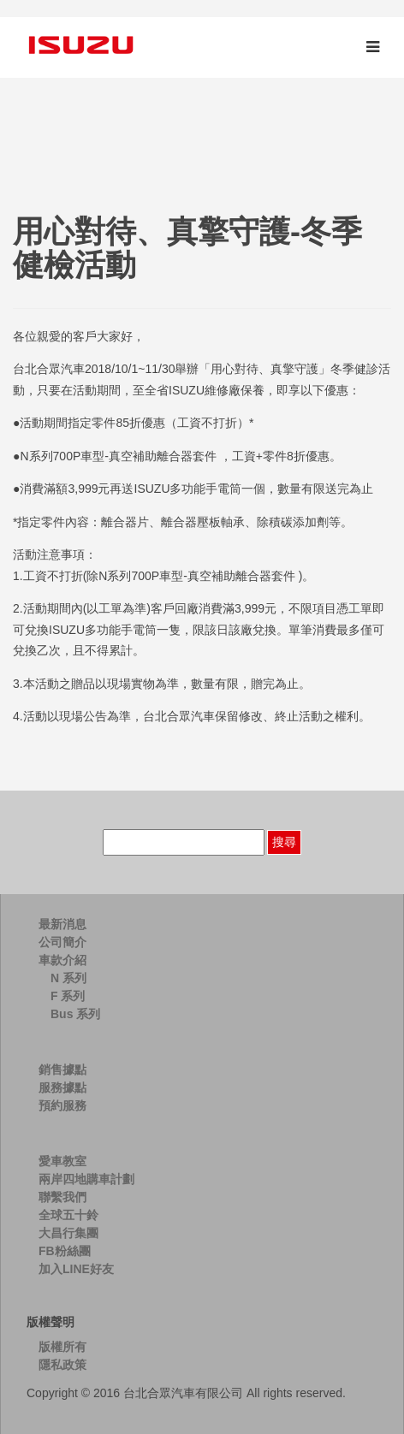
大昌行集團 (68, 1233)
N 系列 (68, 978)
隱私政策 (62, 1365)
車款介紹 (62, 960)
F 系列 (67, 996)
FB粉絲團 (65, 1251)
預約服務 (62, 1105)
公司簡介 (62, 942)
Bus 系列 (75, 1014)
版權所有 (62, 1347)
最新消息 (62, 924)
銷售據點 (62, 1069)
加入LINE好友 (76, 1269)
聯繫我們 (62, 1197)
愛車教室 (62, 1161)
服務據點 (62, 1087)
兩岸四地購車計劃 (86, 1179)
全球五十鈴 (68, 1215)
